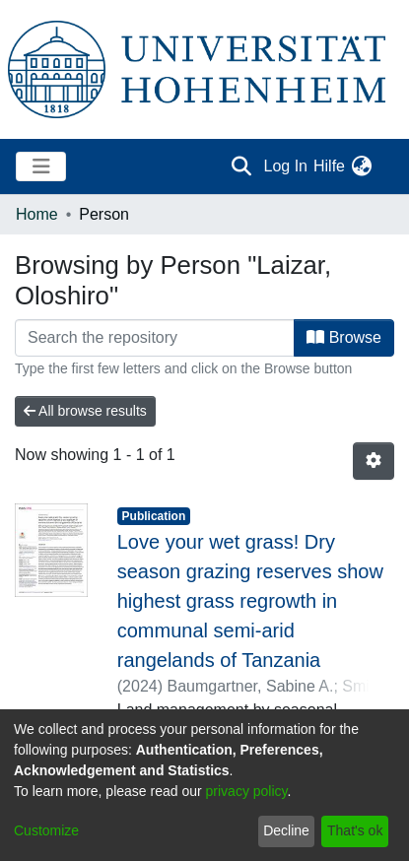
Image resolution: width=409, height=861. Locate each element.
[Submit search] (242, 166)
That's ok (354, 830)
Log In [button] (286, 166)
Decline (286, 830)
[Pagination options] (373, 461)
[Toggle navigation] (41, 166)
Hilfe (329, 166)
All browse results (85, 411)
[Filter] (155, 338)
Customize (46, 830)
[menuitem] (361, 166)
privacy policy (247, 791)
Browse (344, 337)
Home (37, 214)
